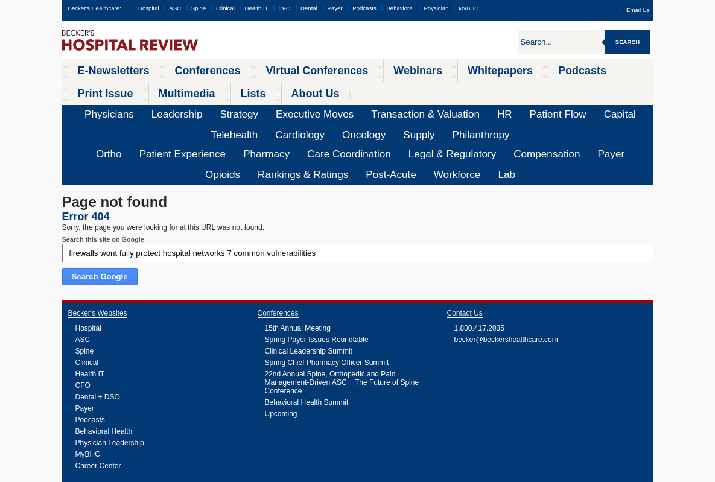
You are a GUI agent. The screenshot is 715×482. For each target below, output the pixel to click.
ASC (175, 8)
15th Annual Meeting (298, 257)
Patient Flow (385, 87)
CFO (284, 8)
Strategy (175, 87)
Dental (308, 8)
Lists (573, 69)
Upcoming (281, 343)
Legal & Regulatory (311, 105)
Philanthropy (623, 87)
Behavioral (399, 8)
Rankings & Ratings (500, 105)
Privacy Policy (219, 473)
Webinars (304, 69)
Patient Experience (134, 105)
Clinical (225, 8)
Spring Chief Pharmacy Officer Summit (327, 292)
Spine (198, 8)
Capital (425, 87)
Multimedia (527, 69)
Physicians (90, 87)
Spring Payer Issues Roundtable (317, 269)
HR (349, 87)
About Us (616, 69)
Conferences (161, 69)
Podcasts (364, 8)
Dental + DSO (97, 326)
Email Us (637, 10)
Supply (582, 87)
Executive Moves (225, 87)
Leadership (134, 87)
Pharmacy (189, 105)
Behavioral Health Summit (307, 332)
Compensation (374, 105)
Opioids (447, 105)
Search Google (100, 206)
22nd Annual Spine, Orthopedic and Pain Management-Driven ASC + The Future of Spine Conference (342, 312)
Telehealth (462, 87)
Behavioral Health (104, 361)
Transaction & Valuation (298, 87)
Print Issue (471, 69)
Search (627, 42)
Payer (335, 8)
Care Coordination (243, 105)
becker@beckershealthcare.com (506, 269)
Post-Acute (558, 105)
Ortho (86, 105)
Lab (633, 105)
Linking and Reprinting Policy (302, 473)
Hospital (148, 8)
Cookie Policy (252, 473)
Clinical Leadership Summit (308, 280)
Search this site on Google (103, 169)
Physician (436, 8)
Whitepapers (361, 69)
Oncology (546, 87)
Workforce (601, 105)
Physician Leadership (109, 372)
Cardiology (505, 87)
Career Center (98, 395)
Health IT (257, 8)
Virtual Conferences (236, 69)
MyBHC (468, 8)
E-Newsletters (96, 69)
